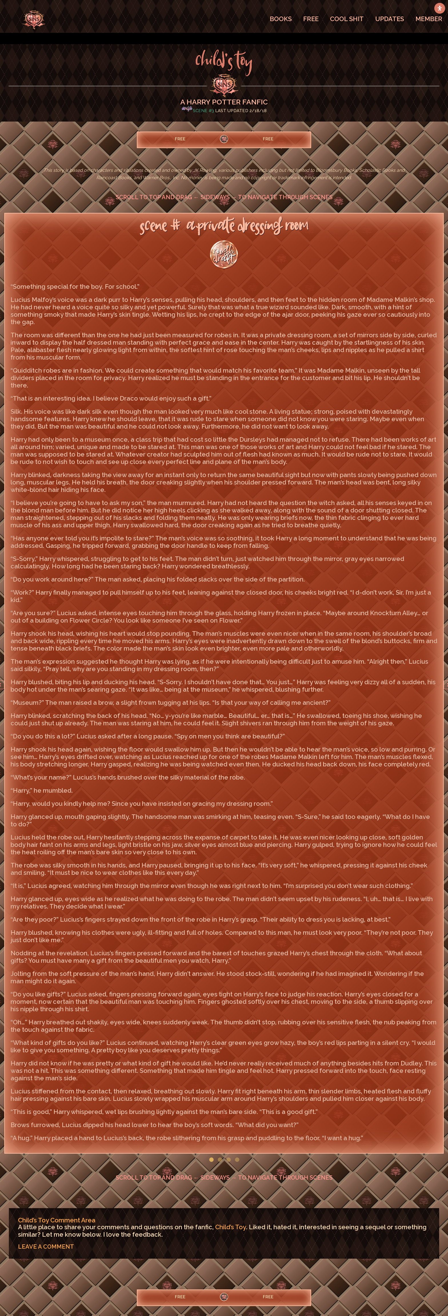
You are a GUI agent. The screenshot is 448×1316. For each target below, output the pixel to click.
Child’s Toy (230, 1227)
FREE (311, 19)
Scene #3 (203, 110)
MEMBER (428, 19)
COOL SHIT (347, 19)
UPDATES (389, 19)
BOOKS (281, 19)
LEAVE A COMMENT (46, 1246)
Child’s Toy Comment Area (56, 1220)
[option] (224, 683)
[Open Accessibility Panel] (439, 8)
